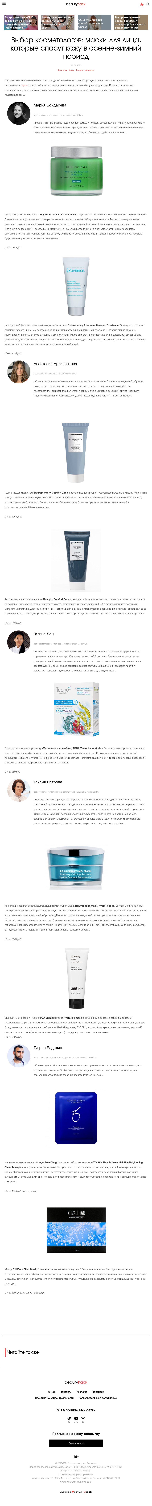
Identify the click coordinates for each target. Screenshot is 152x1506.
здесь (24, 93)
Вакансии (98, 1400)
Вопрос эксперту (85, 78)
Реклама (82, 1400)
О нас (51, 1400)
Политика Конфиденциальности (54, 1406)
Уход (71, 78)
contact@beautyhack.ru (79, 1490)
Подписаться (76, 1451)
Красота (62, 78)
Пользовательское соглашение (98, 1406)
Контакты (66, 1400)
